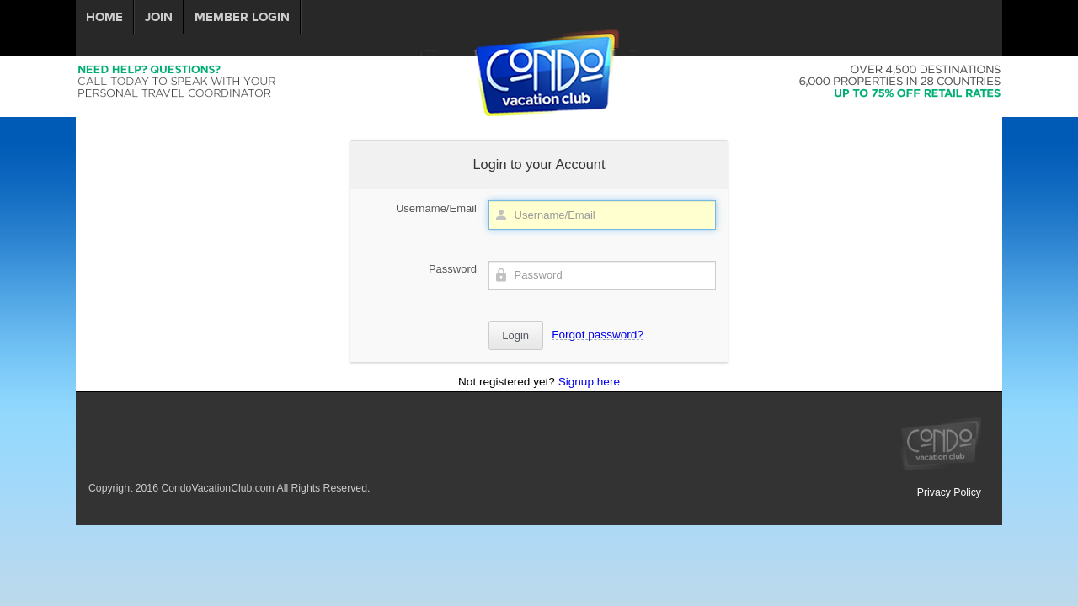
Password (453, 269)
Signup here (589, 381)
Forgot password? (597, 334)
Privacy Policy (949, 492)
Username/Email (436, 208)
